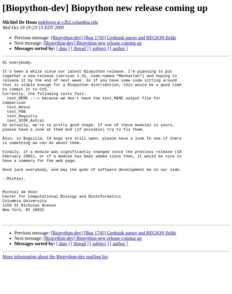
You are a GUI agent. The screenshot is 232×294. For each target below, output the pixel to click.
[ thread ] (80, 48)
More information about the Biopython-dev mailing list (55, 288)
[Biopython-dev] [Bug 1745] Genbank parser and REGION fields (113, 37)
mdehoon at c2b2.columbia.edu (68, 22)
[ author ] (119, 48)
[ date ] (63, 48)
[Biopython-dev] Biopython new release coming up (93, 43)
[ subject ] (99, 48)
